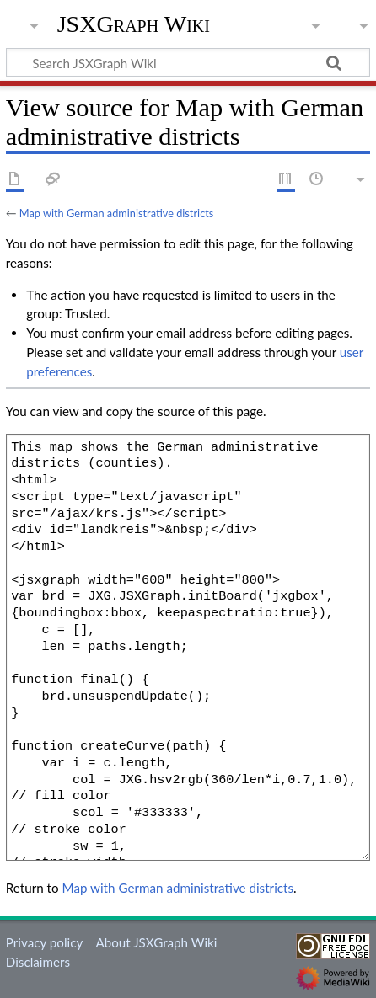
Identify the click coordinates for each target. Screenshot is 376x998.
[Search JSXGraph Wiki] (188, 62)
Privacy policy (44, 942)
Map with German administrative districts (116, 213)
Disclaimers (38, 961)
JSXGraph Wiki (133, 24)
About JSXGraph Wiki (156, 942)
